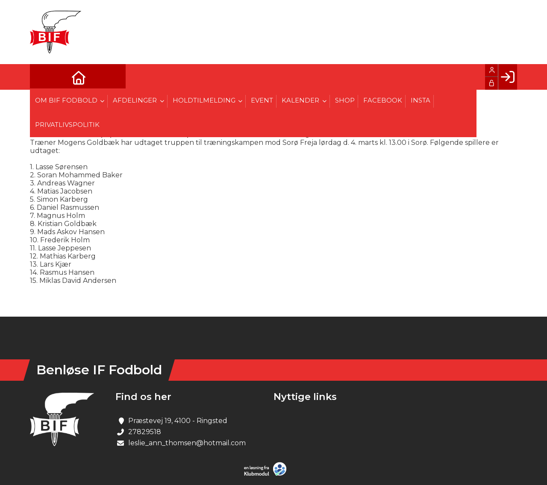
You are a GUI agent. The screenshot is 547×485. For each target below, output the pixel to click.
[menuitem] (43, 77)
